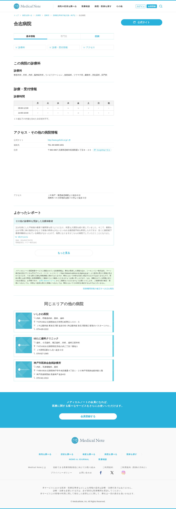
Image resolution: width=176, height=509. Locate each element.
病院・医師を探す (103, 6)
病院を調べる (27, 15)
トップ (16, 15)
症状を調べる (67, 454)
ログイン (141, 6)
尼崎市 (46, 15)
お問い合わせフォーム (47, 281)
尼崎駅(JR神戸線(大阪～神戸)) (64, 15)
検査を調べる (89, 454)
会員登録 (152, 6)
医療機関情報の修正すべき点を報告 (98, 288)
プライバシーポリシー (61, 473)
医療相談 (86, 6)
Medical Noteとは (37, 467)
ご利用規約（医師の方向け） (134, 467)
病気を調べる (45, 454)
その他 (119, 6)
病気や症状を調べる (67, 6)
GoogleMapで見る (102, 150)
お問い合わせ (85, 473)
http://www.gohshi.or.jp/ (59, 140)
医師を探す (132, 454)
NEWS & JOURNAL (79, 459)
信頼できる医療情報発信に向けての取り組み (74, 467)
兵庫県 (38, 15)
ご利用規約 (108, 467)
